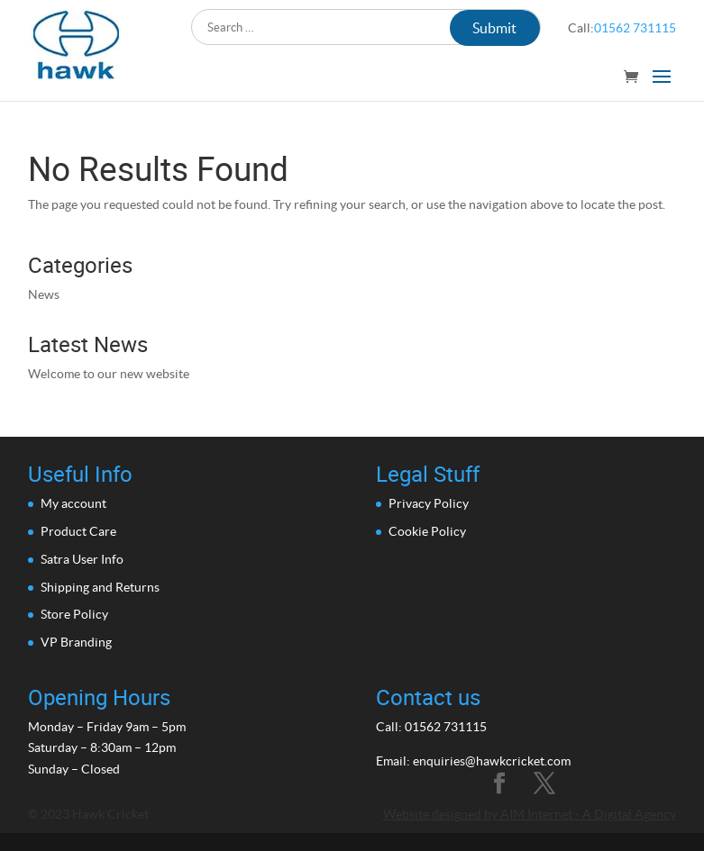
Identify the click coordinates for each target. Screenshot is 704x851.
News (43, 294)
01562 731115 (635, 28)
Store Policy (74, 614)
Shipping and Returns (100, 587)
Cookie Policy (427, 531)
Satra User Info (82, 559)
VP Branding (76, 642)
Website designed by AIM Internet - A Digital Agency (529, 814)
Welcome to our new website (108, 374)
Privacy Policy (429, 503)
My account (73, 503)
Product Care (78, 531)
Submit (494, 28)
